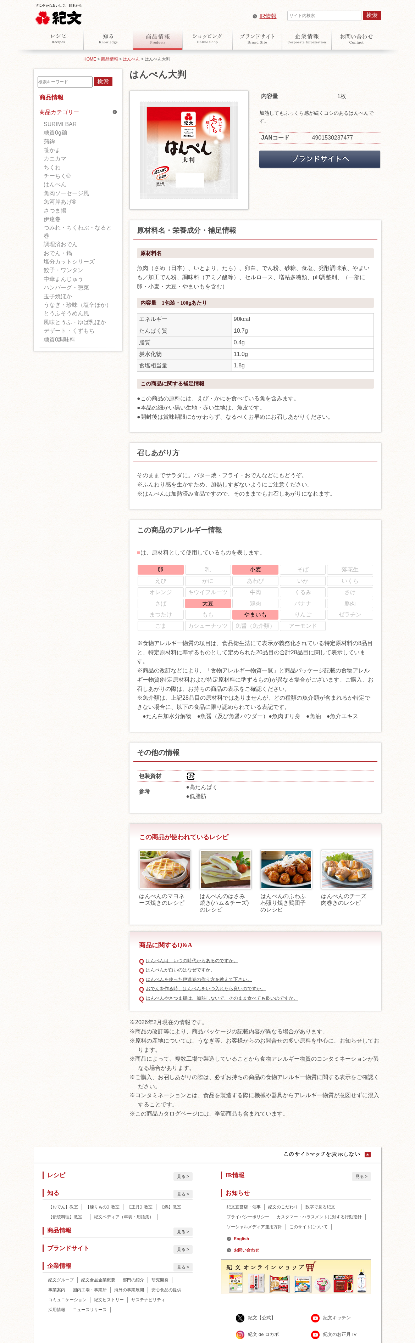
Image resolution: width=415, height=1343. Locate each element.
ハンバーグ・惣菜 (66, 287)
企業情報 (307, 39)
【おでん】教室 (63, 1206)
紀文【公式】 (262, 1318)
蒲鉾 (49, 142)
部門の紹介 (133, 1279)
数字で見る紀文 (320, 1206)
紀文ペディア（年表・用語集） (124, 1216)
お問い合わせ (356, 39)
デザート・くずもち (69, 331)
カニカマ (55, 159)
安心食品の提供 (166, 1289)
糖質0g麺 (55, 133)
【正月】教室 (140, 1206)
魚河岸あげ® (60, 202)
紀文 (58, 13)
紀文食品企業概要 (98, 1279)
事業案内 (56, 1289)
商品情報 (158, 39)
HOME (89, 59)
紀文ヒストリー (109, 1299)
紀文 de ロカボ (263, 1334)
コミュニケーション (67, 1299)
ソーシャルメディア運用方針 (254, 1226)
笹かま (52, 150)
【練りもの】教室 (102, 1206)
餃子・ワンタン (63, 270)
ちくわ (52, 167)
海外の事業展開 (129, 1289)
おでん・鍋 (58, 253)
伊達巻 (52, 219)
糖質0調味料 (59, 340)
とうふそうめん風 (66, 313)
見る (181, 1176)
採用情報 (56, 1309)
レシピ (58, 39)
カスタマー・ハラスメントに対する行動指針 (319, 1216)
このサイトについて (308, 1226)
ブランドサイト (257, 39)
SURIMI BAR (60, 124)
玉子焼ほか (58, 296)
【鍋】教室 (170, 1206)
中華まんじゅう (63, 279)
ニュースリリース (90, 1309)
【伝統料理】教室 (67, 1216)
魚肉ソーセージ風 (66, 193)
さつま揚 (55, 211)
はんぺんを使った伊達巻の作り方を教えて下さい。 (199, 979)
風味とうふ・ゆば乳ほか (75, 322)
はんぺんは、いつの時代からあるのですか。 (192, 960)
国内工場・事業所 (90, 1289)
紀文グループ (61, 1279)
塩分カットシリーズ (69, 262)
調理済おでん (61, 244)
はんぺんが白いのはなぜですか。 (180, 969)
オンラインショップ (207, 39)
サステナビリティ (148, 1299)
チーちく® (57, 176)
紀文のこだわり (283, 1206)
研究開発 (159, 1279)
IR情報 (268, 16)
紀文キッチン (337, 1318)
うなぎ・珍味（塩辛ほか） (78, 305)
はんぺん (131, 59)
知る (108, 39)
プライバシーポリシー (248, 1216)
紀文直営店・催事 (244, 1206)
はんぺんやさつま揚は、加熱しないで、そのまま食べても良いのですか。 (222, 998)
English (241, 1238)
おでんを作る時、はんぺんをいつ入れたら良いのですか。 (206, 988)
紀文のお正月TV (340, 1334)
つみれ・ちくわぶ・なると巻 (78, 231)
